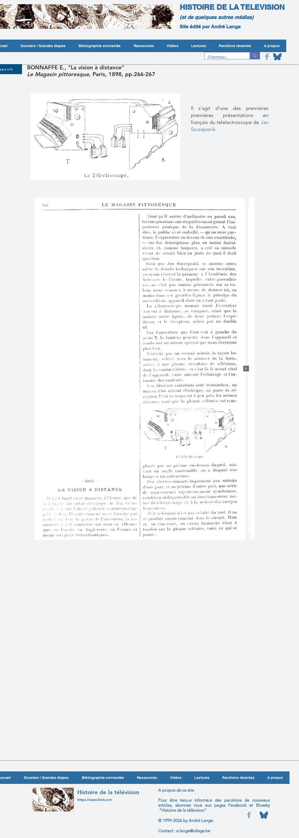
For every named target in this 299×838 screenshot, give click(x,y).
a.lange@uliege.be (193, 830)
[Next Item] (246, 368)
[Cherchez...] (223, 57)
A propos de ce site (176, 790)
